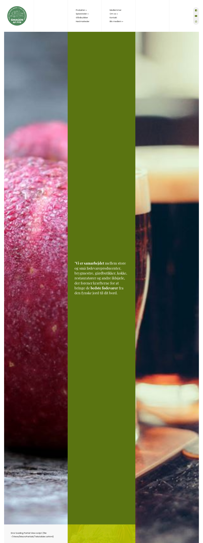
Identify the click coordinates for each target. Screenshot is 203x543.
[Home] (17, 16)
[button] (86, 10)
